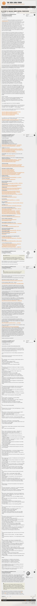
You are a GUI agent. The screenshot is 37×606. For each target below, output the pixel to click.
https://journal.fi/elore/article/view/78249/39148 (10, 326)
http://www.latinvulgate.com (18, 149)
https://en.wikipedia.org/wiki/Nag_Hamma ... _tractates (11, 159)
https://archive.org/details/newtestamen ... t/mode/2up (12, 144)
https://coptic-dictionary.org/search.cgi (10, 244)
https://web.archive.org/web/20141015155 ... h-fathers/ (11, 173)
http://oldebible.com (8, 202)
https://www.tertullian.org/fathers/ (8, 170)
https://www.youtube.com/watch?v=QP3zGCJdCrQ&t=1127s (12, 280)
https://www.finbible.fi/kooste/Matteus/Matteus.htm (11, 216)
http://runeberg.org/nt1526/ (7, 209)
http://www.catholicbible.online (7, 149)
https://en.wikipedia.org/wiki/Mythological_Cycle (10, 226)
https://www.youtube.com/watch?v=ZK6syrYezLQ (10, 119)
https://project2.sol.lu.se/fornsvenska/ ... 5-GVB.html (11, 210)
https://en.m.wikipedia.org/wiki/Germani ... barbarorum (11, 243)
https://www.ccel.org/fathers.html (8, 172)
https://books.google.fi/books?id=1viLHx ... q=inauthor (11, 192)
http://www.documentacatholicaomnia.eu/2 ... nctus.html (12, 148)
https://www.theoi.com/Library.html (18, 166)
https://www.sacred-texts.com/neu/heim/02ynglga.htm (12, 188)
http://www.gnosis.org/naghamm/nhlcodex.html (10, 160)
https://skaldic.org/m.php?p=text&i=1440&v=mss (10, 189)
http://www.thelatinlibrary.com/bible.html (9, 151)
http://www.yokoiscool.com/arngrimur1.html (9, 186)
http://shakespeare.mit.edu (6, 220)
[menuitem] (7, 7)
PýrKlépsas (27, 14)
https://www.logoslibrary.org (19, 172)
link (21, 592)
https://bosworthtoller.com (6, 237)
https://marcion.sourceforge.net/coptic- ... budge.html (11, 246)
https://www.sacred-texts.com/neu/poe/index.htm (11, 191)
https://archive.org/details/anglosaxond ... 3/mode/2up (11, 238)
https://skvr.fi (4, 234)
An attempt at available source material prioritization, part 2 (8, 135)
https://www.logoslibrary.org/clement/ (8, 179)
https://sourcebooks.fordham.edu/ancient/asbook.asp (11, 165)
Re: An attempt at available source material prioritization (9, 252)
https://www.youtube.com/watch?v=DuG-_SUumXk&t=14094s (13, 283)
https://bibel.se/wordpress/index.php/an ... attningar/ (11, 213)
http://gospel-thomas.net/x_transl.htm (9, 245)
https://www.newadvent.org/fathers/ (8, 171)
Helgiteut (27, 255)
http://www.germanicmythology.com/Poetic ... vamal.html (12, 194)
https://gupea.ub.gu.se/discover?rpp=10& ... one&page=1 (12, 223)
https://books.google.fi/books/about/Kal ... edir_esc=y (11, 230)
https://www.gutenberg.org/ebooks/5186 (9, 232)
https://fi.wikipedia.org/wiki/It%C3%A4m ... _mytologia (11, 322)
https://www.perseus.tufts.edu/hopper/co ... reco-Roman (12, 164)
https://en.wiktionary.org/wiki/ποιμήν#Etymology (10, 113)
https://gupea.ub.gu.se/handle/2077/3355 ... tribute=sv (11, 208)
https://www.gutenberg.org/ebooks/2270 (9, 219)
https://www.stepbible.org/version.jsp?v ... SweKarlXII (11, 212)
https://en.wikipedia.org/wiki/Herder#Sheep (9, 112)
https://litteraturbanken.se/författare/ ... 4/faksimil (11, 211)
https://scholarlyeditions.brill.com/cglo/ (9, 161)
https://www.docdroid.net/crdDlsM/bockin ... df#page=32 (12, 300)
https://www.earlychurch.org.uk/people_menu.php (11, 174)
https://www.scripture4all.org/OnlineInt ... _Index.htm (11, 145)
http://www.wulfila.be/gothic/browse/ (8, 155)
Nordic (4, 573)
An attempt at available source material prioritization (15, 11)
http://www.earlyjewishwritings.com (8, 169)
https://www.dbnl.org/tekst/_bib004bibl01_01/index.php (11, 205)
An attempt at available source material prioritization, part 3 (8, 341)
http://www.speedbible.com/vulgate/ (8, 150)
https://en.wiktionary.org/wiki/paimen (8, 114)
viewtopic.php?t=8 (5, 20)
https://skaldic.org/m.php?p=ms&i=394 (9, 193)
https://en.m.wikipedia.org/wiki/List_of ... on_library (11, 199)
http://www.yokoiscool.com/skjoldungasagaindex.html (11, 185)
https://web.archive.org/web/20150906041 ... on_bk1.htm (11, 177)
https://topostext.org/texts (6, 166)
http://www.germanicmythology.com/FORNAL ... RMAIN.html (12, 183)
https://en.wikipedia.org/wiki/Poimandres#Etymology (11, 111)
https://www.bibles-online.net (18, 202)
